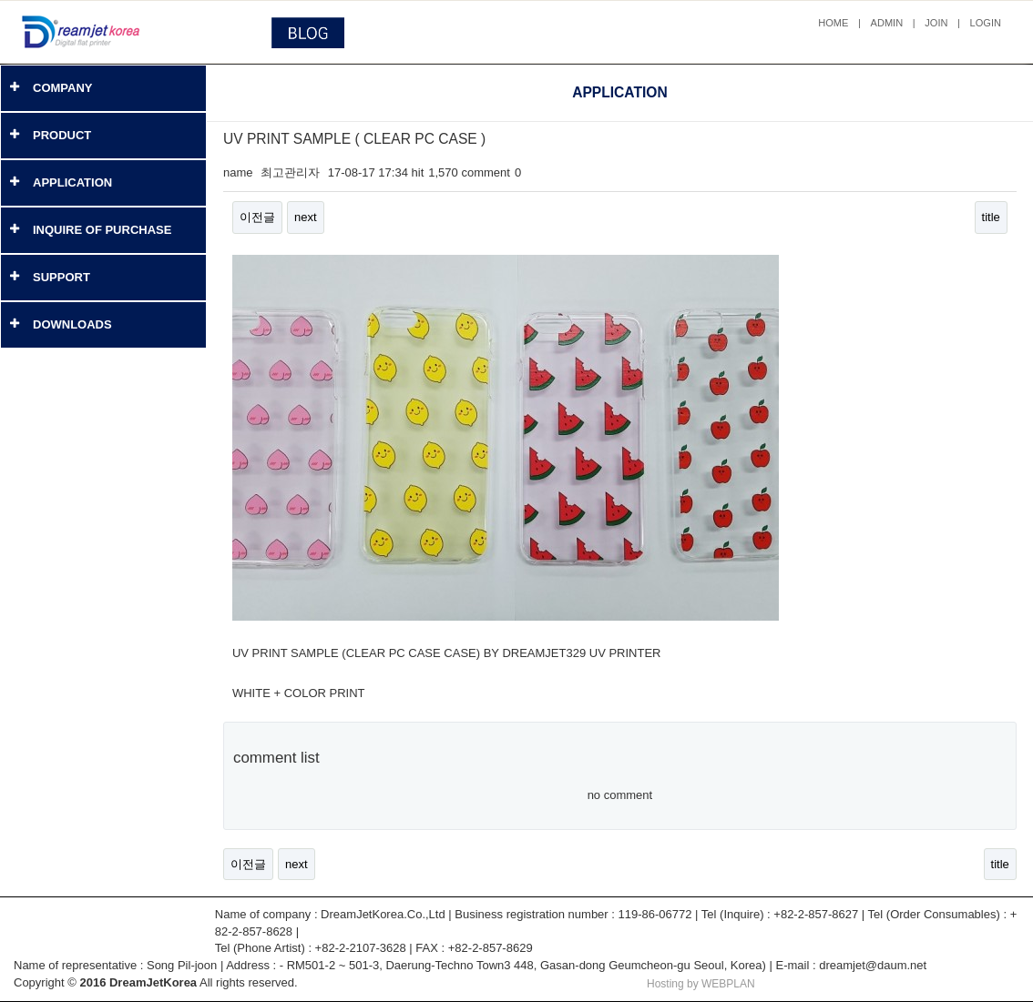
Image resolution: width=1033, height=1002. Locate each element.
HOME (833, 22)
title (991, 217)
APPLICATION (72, 182)
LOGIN (985, 22)
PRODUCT (62, 135)
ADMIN (887, 22)
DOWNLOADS (72, 324)
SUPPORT (61, 277)
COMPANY (62, 88)
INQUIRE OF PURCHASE (102, 230)
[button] (14, 87)
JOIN (936, 22)
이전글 (257, 217)
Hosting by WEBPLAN (701, 983)
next (305, 217)
